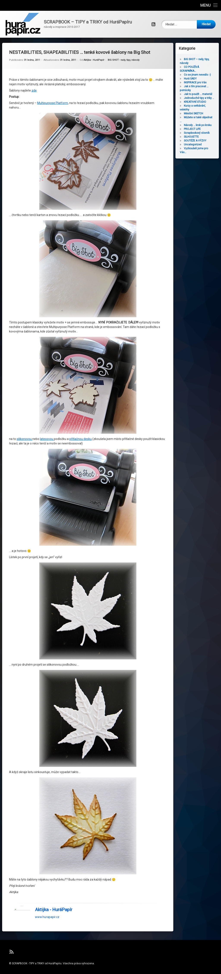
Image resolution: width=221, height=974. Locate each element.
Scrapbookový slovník (202, 132)
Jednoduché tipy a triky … (204, 97)
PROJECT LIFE (197, 128)
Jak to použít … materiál (203, 94)
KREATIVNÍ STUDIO (200, 101)
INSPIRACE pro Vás (200, 82)
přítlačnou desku (80, 326)
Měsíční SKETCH (198, 113)
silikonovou (24, 326)
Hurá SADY (195, 78)
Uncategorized (198, 144)
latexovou (47, 326)
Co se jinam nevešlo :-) (202, 74)
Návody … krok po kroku (203, 125)
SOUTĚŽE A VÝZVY (200, 140)
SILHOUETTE (196, 136)
